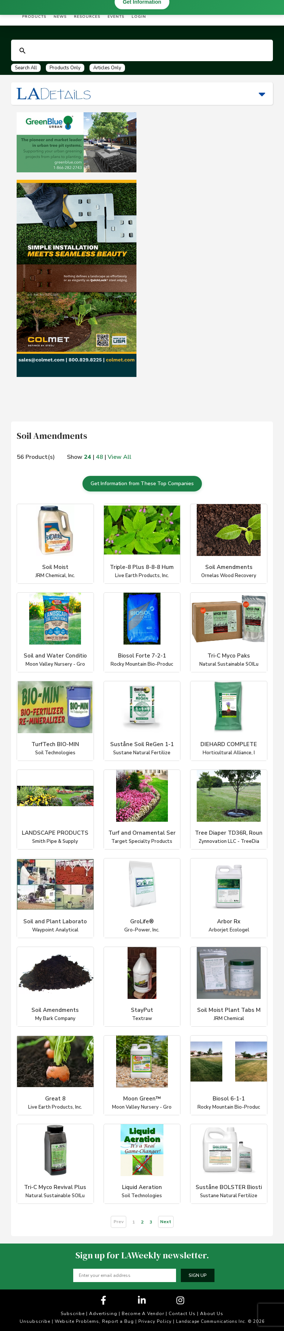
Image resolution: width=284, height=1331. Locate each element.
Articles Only (107, 67)
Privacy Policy (155, 1321)
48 (99, 457)
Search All (26, 67)
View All (119, 457)
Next (165, 1222)
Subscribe (73, 1314)
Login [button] (139, 16)
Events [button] (116, 16)
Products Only (65, 67)
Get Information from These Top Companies (142, 483)
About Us (211, 1314)
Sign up (198, 1275)
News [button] (60, 16)
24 (87, 457)
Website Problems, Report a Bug (94, 1321)
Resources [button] (87, 16)
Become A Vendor (143, 1314)
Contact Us (182, 1314)
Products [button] (34, 16)
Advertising (103, 1314)
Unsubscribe (35, 1321)
